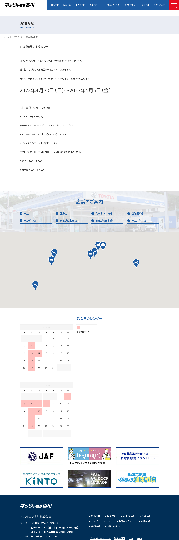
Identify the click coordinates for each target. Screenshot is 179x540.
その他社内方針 (97, 490)
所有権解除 (119, 480)
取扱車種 (55, 5)
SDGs (139, 480)
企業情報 (144, 463)
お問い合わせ (159, 5)
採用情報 (145, 5)
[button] (98, 245)
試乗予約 (67, 5)
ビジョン (142, 485)
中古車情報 (80, 5)
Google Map (27, 502)
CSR (131, 480)
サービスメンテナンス (111, 5)
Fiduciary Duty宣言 (125, 485)
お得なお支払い (130, 5)
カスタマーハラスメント (101, 485)
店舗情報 (93, 5)
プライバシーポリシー (100, 480)
